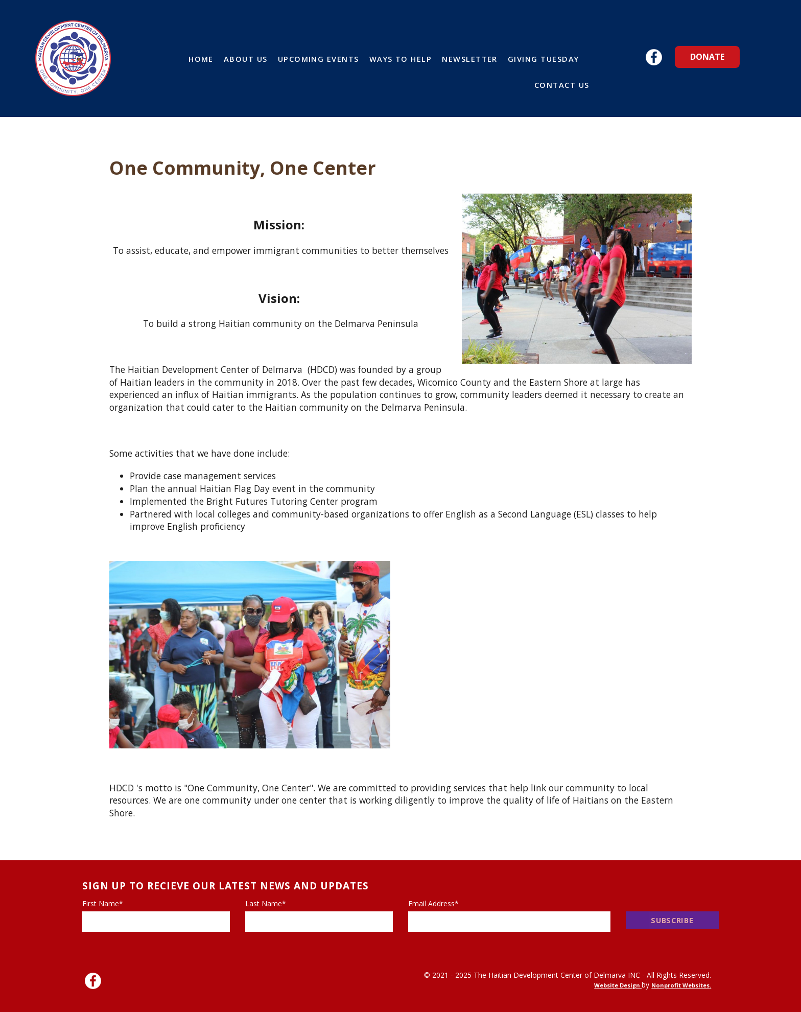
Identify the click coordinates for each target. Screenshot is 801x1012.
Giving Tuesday (543, 59)
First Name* (102, 903)
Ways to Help (400, 59)
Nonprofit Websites (680, 985)
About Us (246, 59)
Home (201, 59)
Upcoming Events (318, 59)
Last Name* (265, 903)
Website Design (618, 985)
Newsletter (470, 59)
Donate (707, 56)
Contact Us (562, 85)
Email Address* (433, 903)
